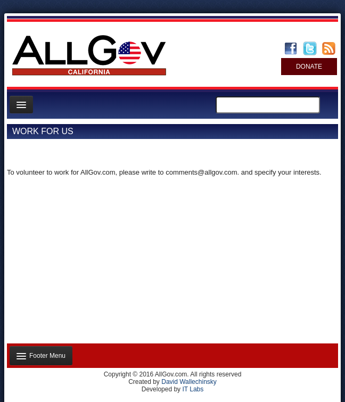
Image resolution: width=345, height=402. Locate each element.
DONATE (309, 66)
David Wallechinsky (189, 381)
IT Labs (192, 389)
